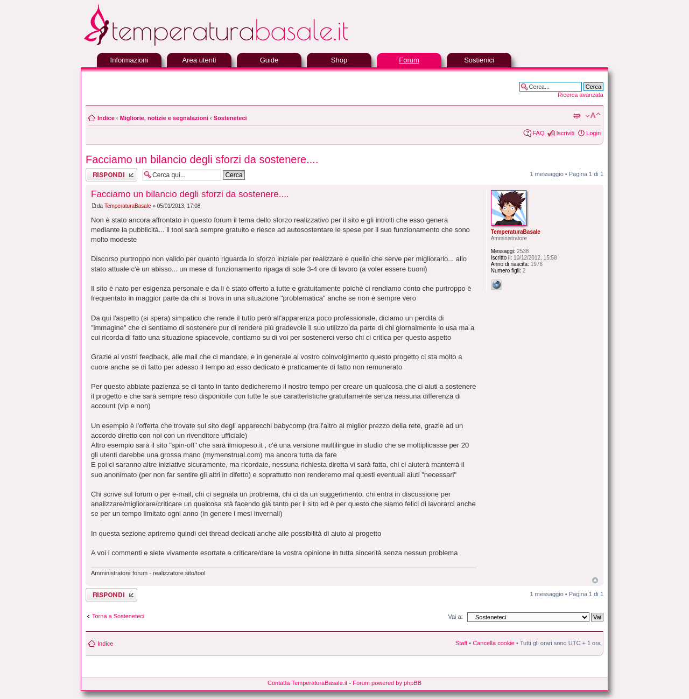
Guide (269, 60)
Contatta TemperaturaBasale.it (307, 683)
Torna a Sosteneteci (118, 616)
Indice (106, 118)
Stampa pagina (576, 116)
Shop (339, 60)
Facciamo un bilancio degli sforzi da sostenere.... (202, 159)
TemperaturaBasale (127, 206)
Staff (461, 643)
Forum (409, 60)
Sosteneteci (230, 118)
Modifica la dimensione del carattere (593, 116)
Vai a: (455, 616)
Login (593, 133)
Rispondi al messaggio (111, 174)
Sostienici (479, 60)
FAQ (538, 133)
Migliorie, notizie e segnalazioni (164, 118)
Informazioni (129, 60)
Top (595, 580)
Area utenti (199, 60)
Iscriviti (565, 133)
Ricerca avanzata (580, 95)
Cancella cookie (494, 643)
